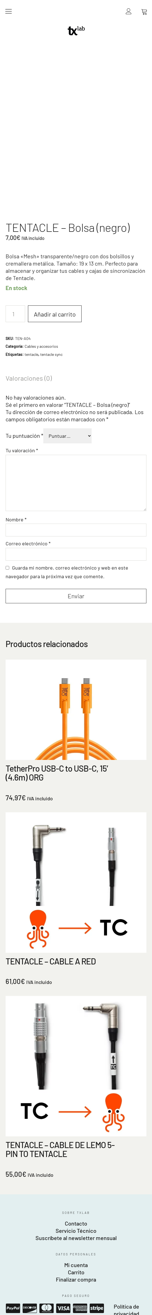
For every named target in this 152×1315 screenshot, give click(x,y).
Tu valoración (22, 315)
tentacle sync (51, 218)
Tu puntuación (24, 299)
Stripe (96, 1172)
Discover (29, 1172)
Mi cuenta (76, 1129)
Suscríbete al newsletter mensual (76, 1102)
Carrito (76, 1136)
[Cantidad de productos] (15, 178)
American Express (80, 1172)
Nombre (16, 384)
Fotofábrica (76, 1219)
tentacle (31, 218)
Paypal (13, 1172)
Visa (63, 1172)
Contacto (76, 1087)
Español (8, 1306)
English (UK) (12, 1312)
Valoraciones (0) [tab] (29, 242)
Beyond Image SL (76, 1212)
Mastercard (46, 1172)
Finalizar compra (76, 1143)
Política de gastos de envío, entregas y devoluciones (76, 1185)
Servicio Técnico (76, 1095)
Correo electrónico (28, 408)
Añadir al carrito (55, 178)
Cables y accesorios (41, 210)
